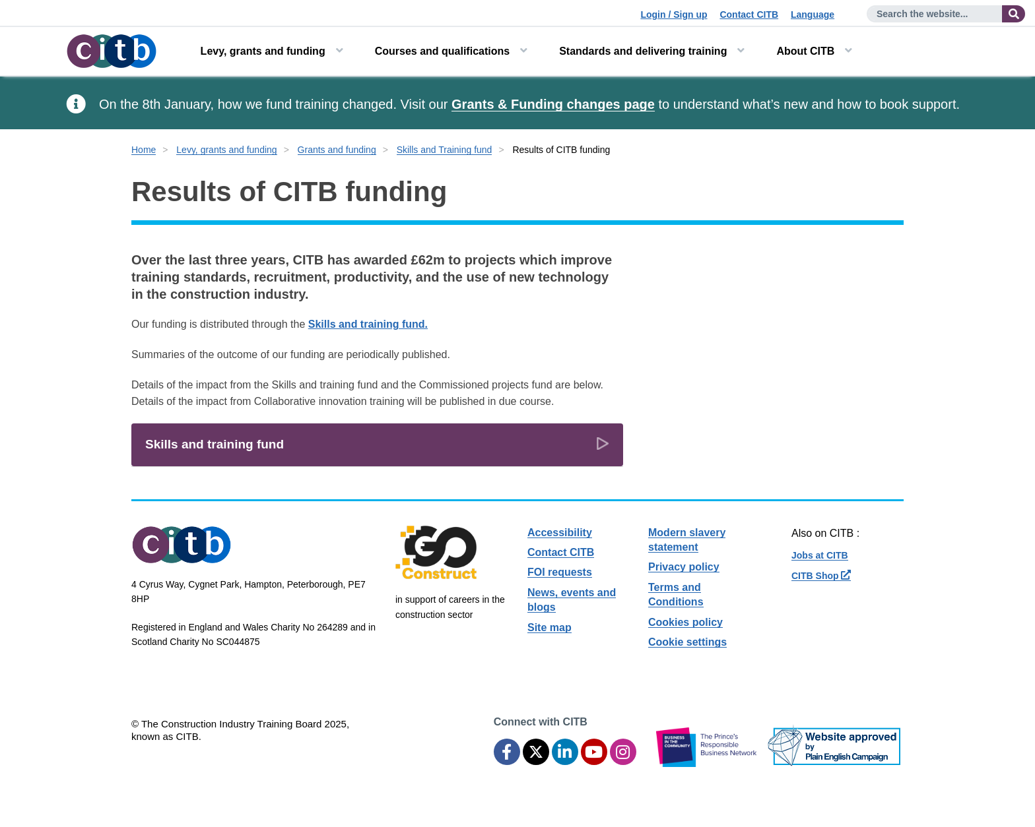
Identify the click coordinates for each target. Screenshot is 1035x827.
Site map (549, 627)
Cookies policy (685, 622)
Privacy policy (683, 566)
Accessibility (559, 532)
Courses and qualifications (442, 51)
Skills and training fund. (368, 324)
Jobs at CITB (819, 555)
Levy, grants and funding (263, 51)
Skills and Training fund (444, 149)
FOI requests (559, 572)
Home (143, 149)
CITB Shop (821, 575)
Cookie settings (687, 642)
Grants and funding (337, 149)
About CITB (805, 51)
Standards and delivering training (643, 51)
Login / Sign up (673, 14)
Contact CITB (748, 14)
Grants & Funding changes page (553, 104)
